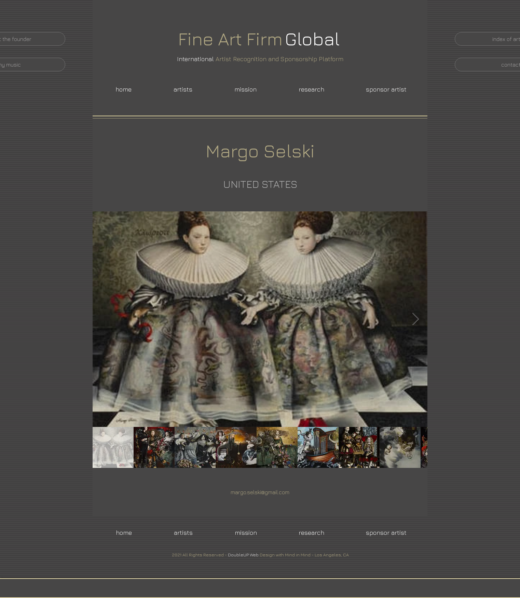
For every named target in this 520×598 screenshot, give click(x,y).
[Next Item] (416, 319)
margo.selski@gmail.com (260, 492)
